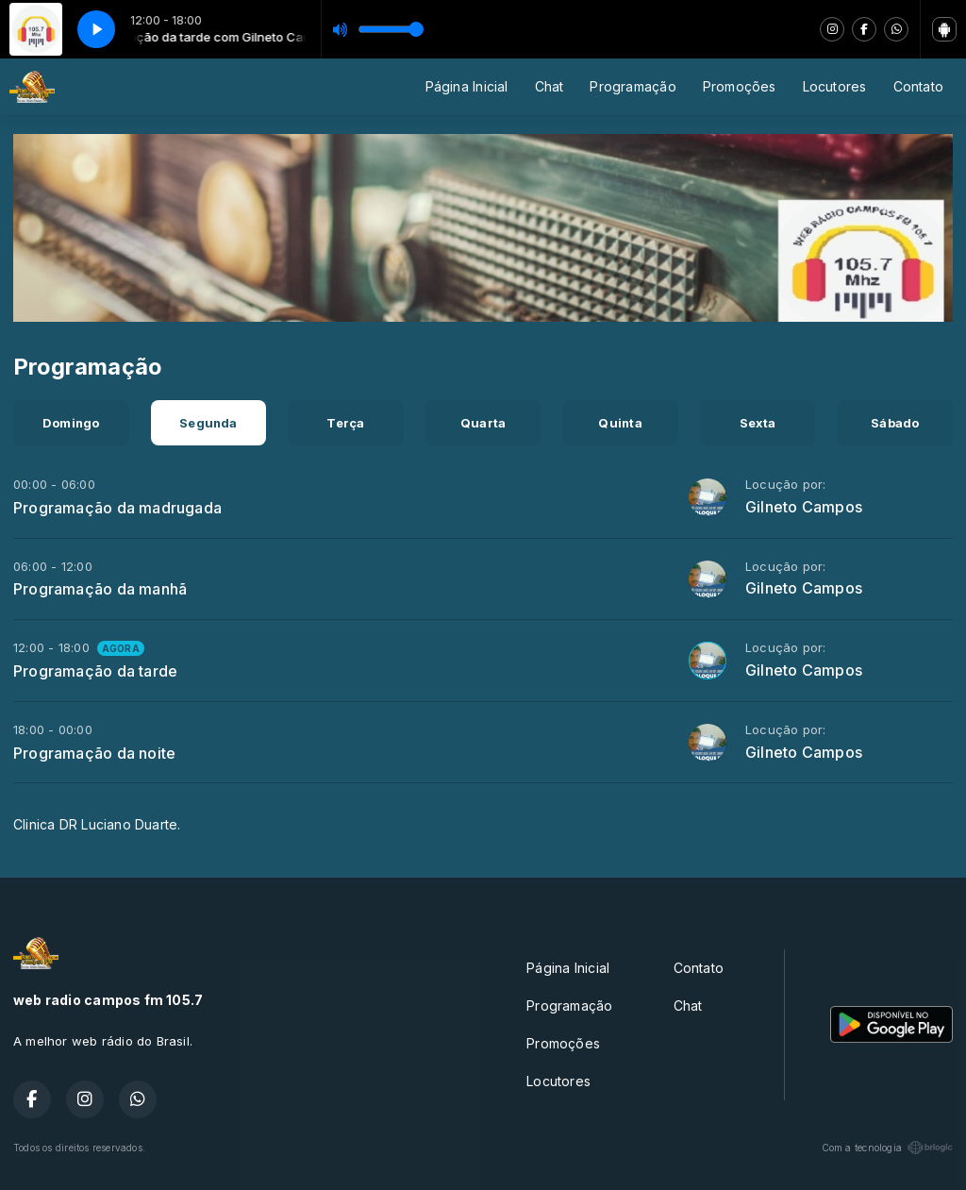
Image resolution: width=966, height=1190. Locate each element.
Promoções (739, 86)
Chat (549, 86)
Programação (632, 86)
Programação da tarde (95, 671)
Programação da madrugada (117, 507)
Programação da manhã (100, 588)
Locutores (835, 86)
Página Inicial (466, 86)
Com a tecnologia (887, 1147)
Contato (918, 86)
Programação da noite (94, 753)
